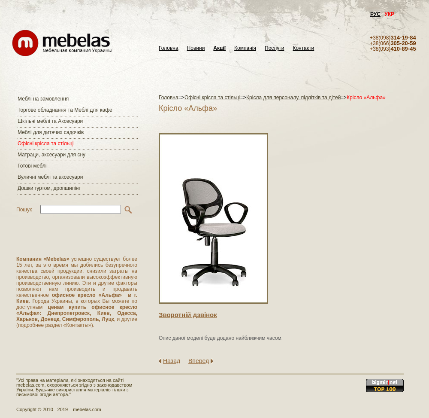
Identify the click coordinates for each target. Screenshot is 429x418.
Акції (219, 48)
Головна (168, 48)
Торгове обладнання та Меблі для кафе (65, 110)
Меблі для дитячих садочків (51, 132)
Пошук (24, 210)
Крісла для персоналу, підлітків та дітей (293, 98)
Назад (171, 360)
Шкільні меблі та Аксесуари (50, 121)
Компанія (245, 48)
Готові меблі (32, 166)
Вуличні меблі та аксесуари (50, 177)
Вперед (198, 360)
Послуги (274, 48)
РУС (375, 14)
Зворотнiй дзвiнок (188, 314)
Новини (196, 48)
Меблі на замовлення (43, 99)
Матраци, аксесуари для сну (51, 155)
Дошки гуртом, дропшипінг (49, 188)
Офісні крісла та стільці (45, 143)
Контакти (303, 48)
